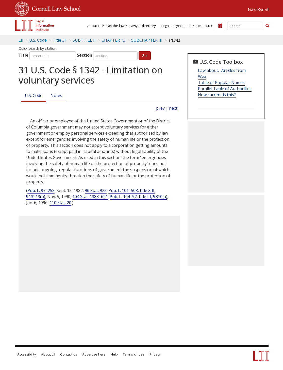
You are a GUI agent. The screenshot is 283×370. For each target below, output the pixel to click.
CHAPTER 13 (113, 40)
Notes (56, 95)
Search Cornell (258, 9)
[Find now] (267, 26)
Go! (144, 55)
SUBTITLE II (84, 40)
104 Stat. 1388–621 (90, 196)
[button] (267, 25)
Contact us (68, 354)
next (173, 108)
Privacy (155, 354)
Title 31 (60, 40)
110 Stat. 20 (60, 202)
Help (114, 354)
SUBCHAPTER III (146, 40)
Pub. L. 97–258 (41, 190)
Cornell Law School (55, 8)
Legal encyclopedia (176, 25)
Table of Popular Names (221, 82)
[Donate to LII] (220, 26)
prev (160, 108)
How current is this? (217, 95)
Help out (203, 25)
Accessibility (26, 354)
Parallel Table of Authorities (225, 88)
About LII (94, 25)
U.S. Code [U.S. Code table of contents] (38, 40)
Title (23, 55)
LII (21, 40)
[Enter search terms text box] (245, 26)
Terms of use (133, 354)
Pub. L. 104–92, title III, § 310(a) (138, 196)
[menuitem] (94, 25)
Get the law (115, 25)
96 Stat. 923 (96, 190)
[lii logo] (34, 25)
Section (84, 55)
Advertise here (94, 354)
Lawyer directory (142, 25)
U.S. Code (33, 95)
